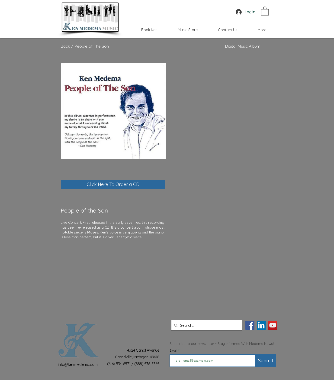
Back (65, 46)
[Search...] (206, 325)
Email (174, 350)
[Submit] (266, 360)
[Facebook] (249, 325)
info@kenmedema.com (78, 364)
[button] (265, 10)
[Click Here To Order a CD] (113, 184)
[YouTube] (272, 325)
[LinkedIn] (261, 325)
